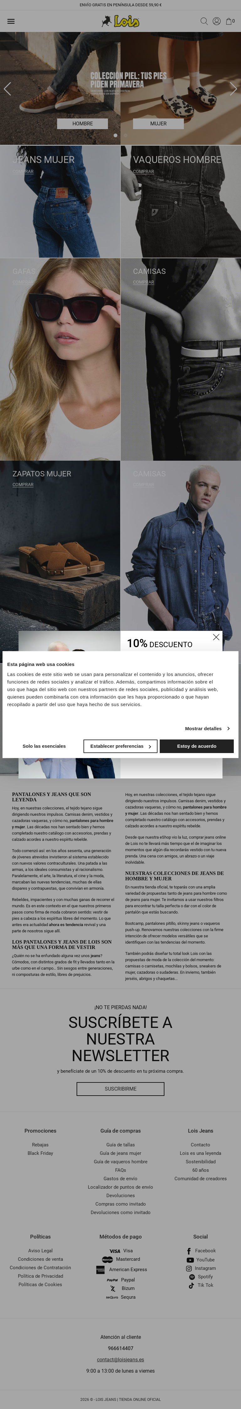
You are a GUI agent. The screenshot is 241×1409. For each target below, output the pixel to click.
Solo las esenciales (44, 746)
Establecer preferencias (120, 746)
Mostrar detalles (203, 728)
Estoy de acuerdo (197, 746)
